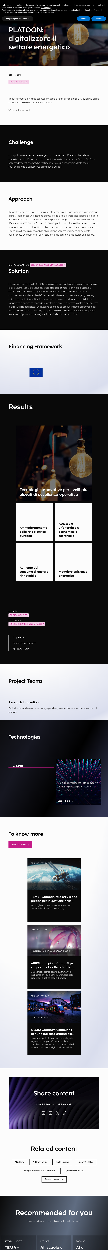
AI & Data (15, 766)
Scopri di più (65, 801)
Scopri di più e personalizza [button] (17, 19)
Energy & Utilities (18, 82)
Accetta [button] (98, 19)
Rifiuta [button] (83, 19)
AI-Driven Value (21, 649)
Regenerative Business (24, 643)
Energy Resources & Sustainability (27, 624)
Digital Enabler (62, 1162)
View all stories (20, 844)
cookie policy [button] (46, 8)
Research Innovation (54, 1179)
